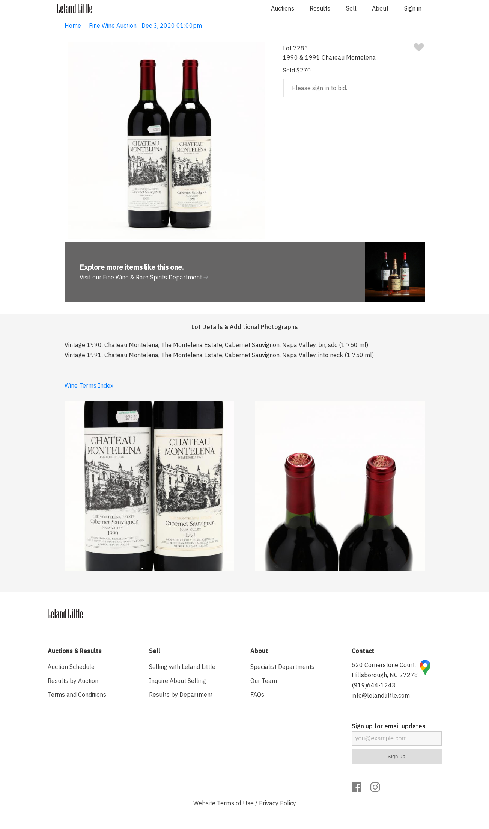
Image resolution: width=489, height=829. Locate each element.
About (380, 8)
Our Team (263, 680)
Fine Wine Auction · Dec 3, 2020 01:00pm (145, 25)
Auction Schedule (71, 666)
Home (73, 25)
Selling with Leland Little (182, 666)
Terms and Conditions (77, 694)
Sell (351, 8)
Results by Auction (73, 680)
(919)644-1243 (374, 685)
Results (320, 8)
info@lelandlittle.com (381, 695)
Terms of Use (235, 803)
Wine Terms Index (89, 385)
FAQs (257, 694)
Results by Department (181, 694)
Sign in (412, 8)
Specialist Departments (282, 666)
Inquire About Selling (177, 680)
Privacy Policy (277, 803)
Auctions (282, 8)
